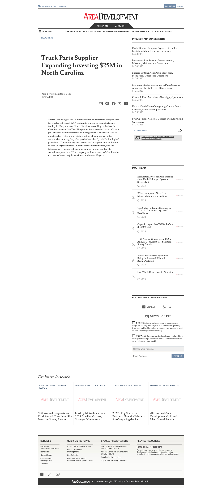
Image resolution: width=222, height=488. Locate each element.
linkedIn (149, 307)
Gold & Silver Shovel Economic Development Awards (114, 447)
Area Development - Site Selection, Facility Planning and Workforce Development (111, 16)
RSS (167, 307)
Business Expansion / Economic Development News (80, 459)
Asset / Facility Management (79, 446)
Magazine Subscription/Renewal (49, 447)
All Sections (47, 31)
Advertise (62, 6)
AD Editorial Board (161, 31)
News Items (47, 38)
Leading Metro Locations (111, 457)
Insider (157, 327)
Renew (180, 6)
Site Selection (73, 455)
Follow (102, 26)
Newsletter (44, 452)
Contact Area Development (46, 459)
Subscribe (170, 6)
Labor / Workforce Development (74, 451)
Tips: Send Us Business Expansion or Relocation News (158, 138)
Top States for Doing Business (114, 460)
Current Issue (46, 455)
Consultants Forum (48, 6)
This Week (157, 339)
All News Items (140, 130)
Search (120, 26)
